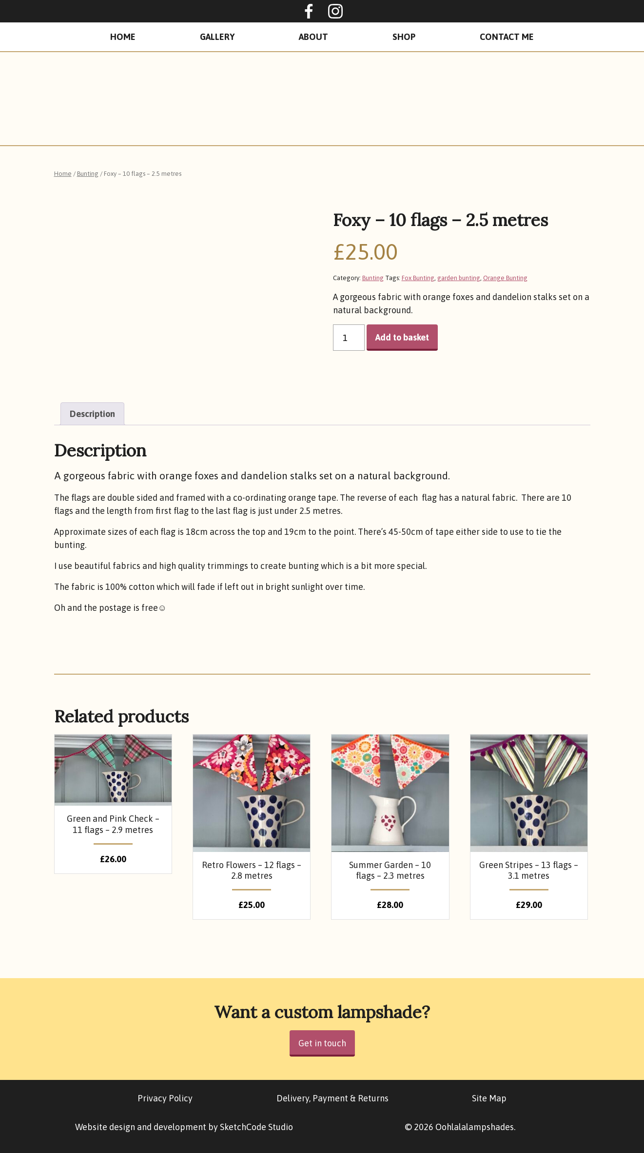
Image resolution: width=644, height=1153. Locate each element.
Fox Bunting (418, 278)
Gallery (217, 37)
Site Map (489, 1098)
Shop (403, 37)
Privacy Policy (165, 1098)
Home (123, 37)
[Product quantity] (349, 337)
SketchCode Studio (256, 1127)
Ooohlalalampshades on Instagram (335, 11)
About (313, 37)
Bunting (87, 173)
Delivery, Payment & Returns (332, 1098)
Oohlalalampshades (322, 98)
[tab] (92, 413)
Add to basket (402, 337)
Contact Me (507, 37)
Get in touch (322, 1043)
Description (92, 414)
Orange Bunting (505, 278)
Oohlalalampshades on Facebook (308, 11)
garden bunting (458, 278)
